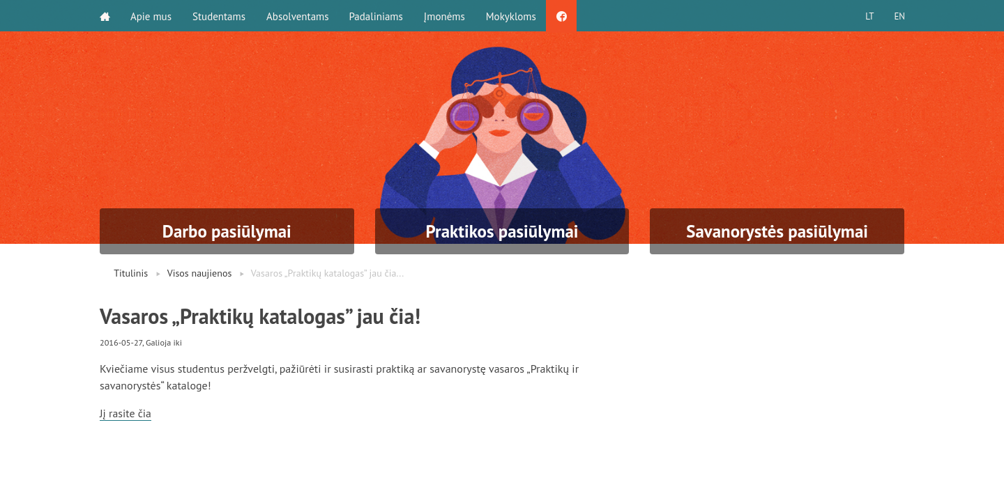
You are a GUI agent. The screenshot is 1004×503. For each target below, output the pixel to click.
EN (898, 16)
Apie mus (151, 15)
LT (868, 16)
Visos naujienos (199, 273)
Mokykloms (512, 15)
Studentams (219, 15)
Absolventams (298, 15)
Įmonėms (445, 15)
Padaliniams (377, 15)
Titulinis (131, 273)
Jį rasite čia (126, 413)
